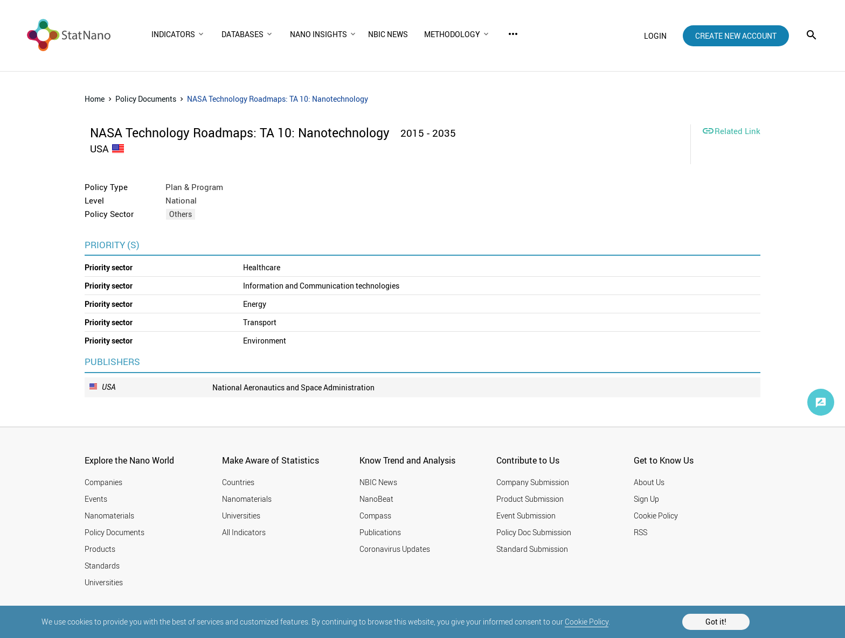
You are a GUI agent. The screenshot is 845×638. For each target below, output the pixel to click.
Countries (238, 482)
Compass (375, 515)
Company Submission (532, 482)
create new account (736, 36)
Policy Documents (145, 99)
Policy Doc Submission (533, 532)
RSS (640, 532)
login (655, 36)
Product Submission (530, 499)
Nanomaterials (109, 515)
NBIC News (378, 482)
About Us (649, 482)
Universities (104, 582)
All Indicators (244, 532)
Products (100, 549)
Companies (103, 482)
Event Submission (526, 515)
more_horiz (513, 33)
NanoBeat (376, 499)
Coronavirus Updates (394, 549)
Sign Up (646, 499)
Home (95, 99)
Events (96, 499)
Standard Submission (532, 549)
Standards (102, 565)
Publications (380, 532)
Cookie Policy (586, 621)
